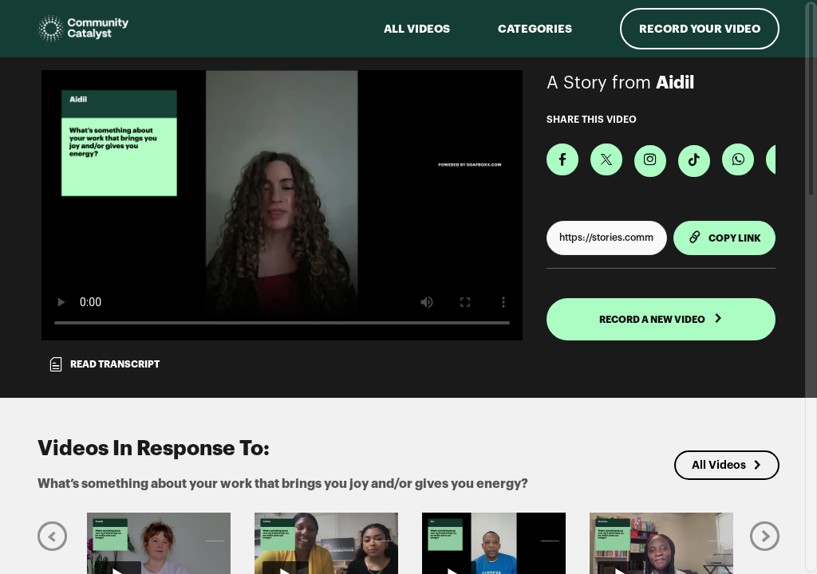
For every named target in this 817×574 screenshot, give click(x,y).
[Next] (765, 535)
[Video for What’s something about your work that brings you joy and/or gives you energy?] (282, 205)
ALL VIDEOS (417, 28)
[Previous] (52, 535)
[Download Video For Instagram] (650, 161)
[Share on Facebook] (562, 159)
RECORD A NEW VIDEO (661, 318)
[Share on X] (606, 159)
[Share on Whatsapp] (738, 159)
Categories (535, 28)
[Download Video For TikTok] (694, 161)
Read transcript (104, 364)
